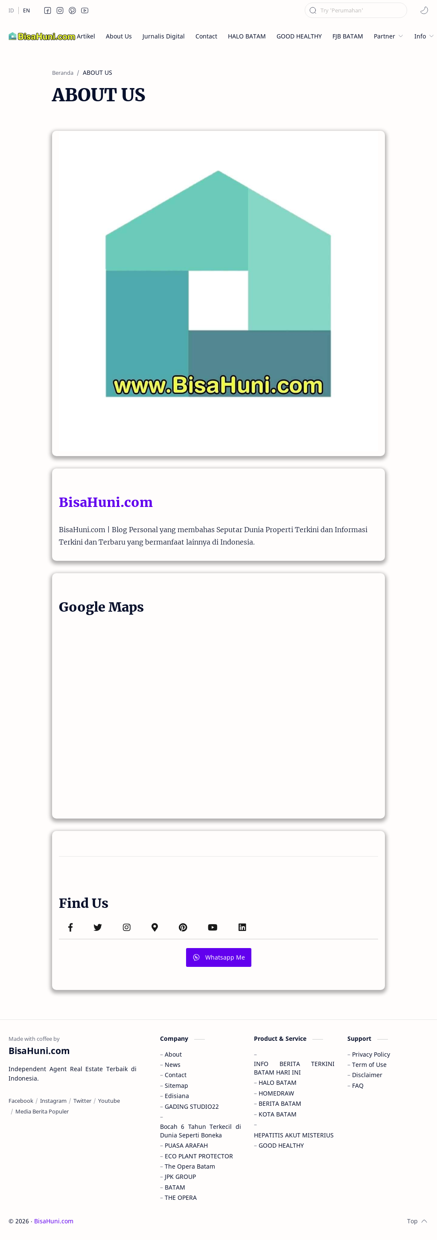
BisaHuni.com (106, 502)
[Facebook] (21, 1100)
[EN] (26, 10)
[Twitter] (82, 1100)
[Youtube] (109, 1100)
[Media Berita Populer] (42, 1111)
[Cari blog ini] (356, 10)
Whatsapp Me (218, 957)
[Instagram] (53, 1100)
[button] (48, 10)
